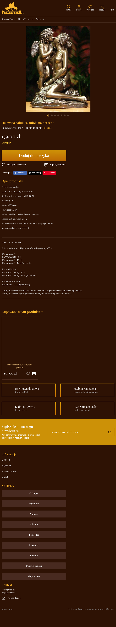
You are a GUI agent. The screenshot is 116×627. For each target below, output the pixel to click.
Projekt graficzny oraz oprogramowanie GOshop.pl (91, 609)
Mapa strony (34, 576)
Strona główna (8, 19)
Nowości (34, 513)
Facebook (21, 173)
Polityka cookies (9, 472)
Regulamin (6, 466)
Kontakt (5, 477)
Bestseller (34, 534)
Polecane (34, 524)
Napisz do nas (14, 598)
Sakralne (40, 19)
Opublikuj (36, 173)
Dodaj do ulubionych (16, 165)
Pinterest (51, 173)
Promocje (34, 545)
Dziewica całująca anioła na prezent (19, 366)
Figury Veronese (25, 19)
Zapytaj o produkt (58, 165)
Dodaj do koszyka (34, 155)
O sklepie (6, 460)
